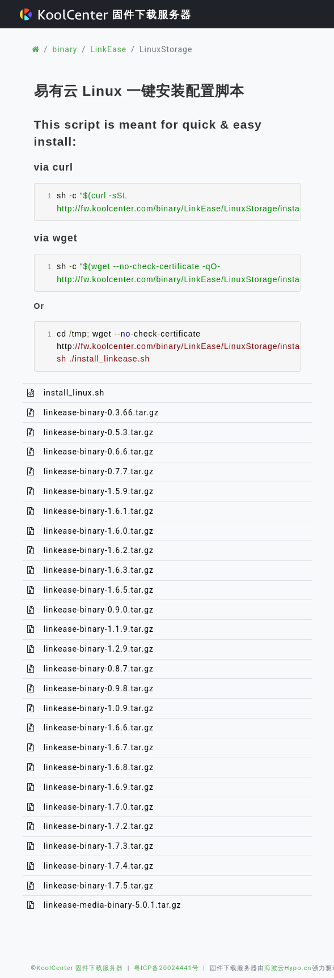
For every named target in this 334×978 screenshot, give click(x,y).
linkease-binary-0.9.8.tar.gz (99, 688)
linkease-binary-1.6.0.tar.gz (99, 530)
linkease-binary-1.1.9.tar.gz (99, 628)
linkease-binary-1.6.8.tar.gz (99, 767)
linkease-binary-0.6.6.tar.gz (99, 451)
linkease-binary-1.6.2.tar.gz (99, 550)
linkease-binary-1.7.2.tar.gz (99, 826)
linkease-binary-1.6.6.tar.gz (99, 727)
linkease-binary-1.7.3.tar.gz (99, 846)
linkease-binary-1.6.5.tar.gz (99, 589)
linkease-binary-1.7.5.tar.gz (99, 885)
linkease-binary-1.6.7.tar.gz (99, 747)
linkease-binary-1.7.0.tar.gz (99, 806)
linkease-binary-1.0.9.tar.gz (99, 708)
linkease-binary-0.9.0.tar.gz (99, 609)
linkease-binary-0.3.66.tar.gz (101, 412)
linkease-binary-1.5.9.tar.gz (99, 491)
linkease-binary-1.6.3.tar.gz (99, 570)
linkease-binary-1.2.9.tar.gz (99, 648)
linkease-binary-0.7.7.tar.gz (99, 471)
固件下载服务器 (106, 14)
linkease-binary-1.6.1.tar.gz (99, 511)
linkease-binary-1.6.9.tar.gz (99, 787)
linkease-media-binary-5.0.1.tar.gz (112, 904)
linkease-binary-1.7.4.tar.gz (99, 865)
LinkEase (108, 49)
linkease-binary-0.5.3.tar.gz (99, 432)
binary (64, 49)
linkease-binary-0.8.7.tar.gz (99, 668)
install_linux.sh (74, 392)
